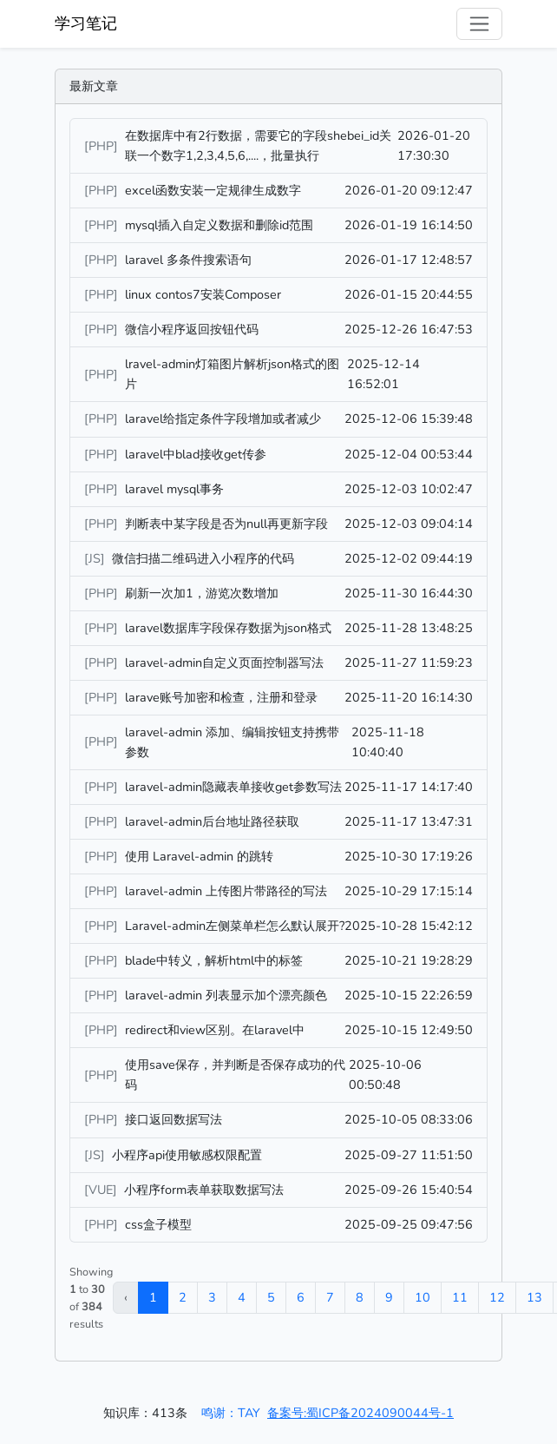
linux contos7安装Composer (203, 294)
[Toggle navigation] (479, 24)
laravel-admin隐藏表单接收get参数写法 (233, 786)
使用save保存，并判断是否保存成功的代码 (235, 1074)
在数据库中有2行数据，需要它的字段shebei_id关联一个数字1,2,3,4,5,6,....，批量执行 (258, 145)
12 (497, 1297)
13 (534, 1297)
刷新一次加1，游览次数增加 (201, 593)
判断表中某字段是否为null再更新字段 (226, 523)
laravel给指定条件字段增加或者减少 (223, 418)
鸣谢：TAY (230, 1412)
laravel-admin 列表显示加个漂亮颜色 (226, 995)
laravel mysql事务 (174, 489)
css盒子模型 (158, 1224)
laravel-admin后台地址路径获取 (212, 821)
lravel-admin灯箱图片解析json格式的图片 (232, 373)
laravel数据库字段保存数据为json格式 (228, 627)
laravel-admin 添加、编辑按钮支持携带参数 (232, 742)
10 (422, 1297)
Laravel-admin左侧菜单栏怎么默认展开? (234, 925)
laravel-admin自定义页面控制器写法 (224, 662)
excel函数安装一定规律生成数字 (213, 190)
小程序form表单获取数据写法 (204, 1189)
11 (460, 1297)
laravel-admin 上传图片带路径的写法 (226, 891)
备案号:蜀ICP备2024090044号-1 (360, 1412)
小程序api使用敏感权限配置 (187, 1155)
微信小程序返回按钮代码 (192, 329)
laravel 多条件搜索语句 (188, 259)
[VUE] (102, 1189)
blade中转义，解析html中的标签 (214, 960)
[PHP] (102, 146)
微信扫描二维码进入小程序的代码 (203, 558)
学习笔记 (86, 23)
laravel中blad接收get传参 (195, 454)
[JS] (96, 558)
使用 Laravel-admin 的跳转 (199, 856)
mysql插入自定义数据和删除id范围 (219, 225)
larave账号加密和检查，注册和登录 (221, 697)
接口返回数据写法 (173, 1119)
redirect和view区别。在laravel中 (215, 1029)
